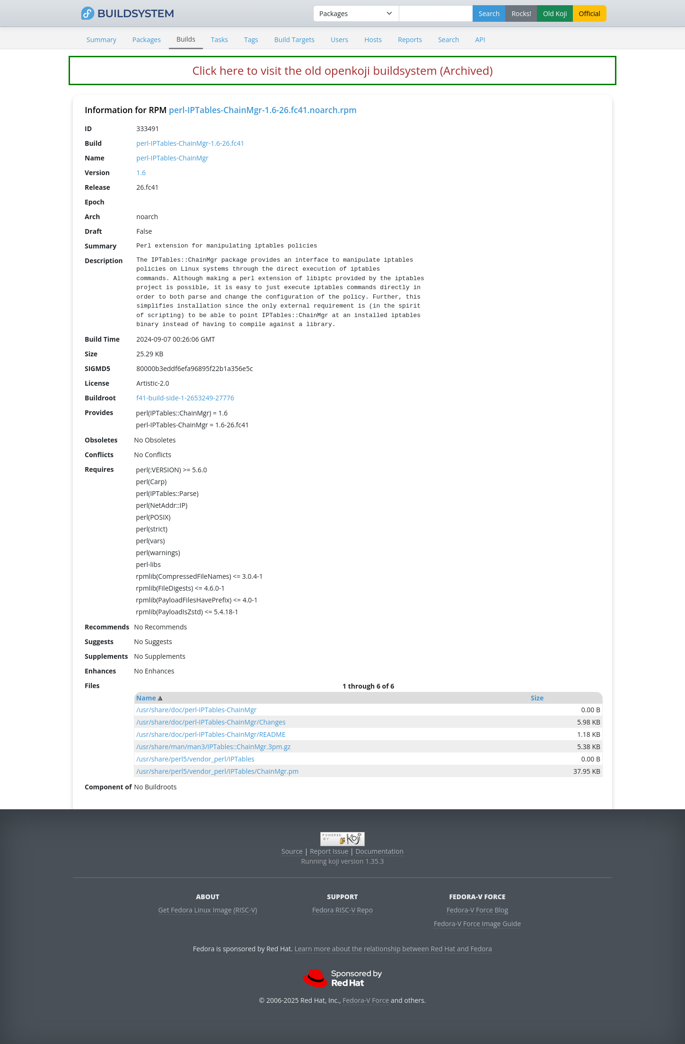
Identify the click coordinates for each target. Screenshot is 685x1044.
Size (537, 697)
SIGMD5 (97, 368)
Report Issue (329, 851)
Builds (185, 39)
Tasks (219, 39)
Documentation (379, 851)
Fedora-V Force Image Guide (477, 923)
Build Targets (294, 39)
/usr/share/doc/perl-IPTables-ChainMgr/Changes (210, 721)
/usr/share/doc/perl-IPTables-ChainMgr (196, 709)
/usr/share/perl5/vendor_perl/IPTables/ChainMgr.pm (217, 771)
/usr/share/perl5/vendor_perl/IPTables (195, 758)
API (480, 39)
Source (292, 851)
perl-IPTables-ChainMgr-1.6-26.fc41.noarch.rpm (263, 109)
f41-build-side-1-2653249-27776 (185, 397)
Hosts (373, 39)
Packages (146, 39)
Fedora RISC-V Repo (342, 909)
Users (339, 39)
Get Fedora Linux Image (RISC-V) (207, 909)
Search (448, 39)
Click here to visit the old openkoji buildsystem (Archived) (342, 70)
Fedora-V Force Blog (477, 909)
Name (146, 697)
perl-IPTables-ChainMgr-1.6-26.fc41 (190, 143)
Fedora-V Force (365, 1000)
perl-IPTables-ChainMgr (172, 157)
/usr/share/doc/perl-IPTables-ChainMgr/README (210, 734)
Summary (101, 39)
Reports (410, 39)
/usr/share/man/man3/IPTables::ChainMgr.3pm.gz (213, 746)
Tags (251, 39)
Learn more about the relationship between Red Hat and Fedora (393, 948)
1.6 (141, 172)
